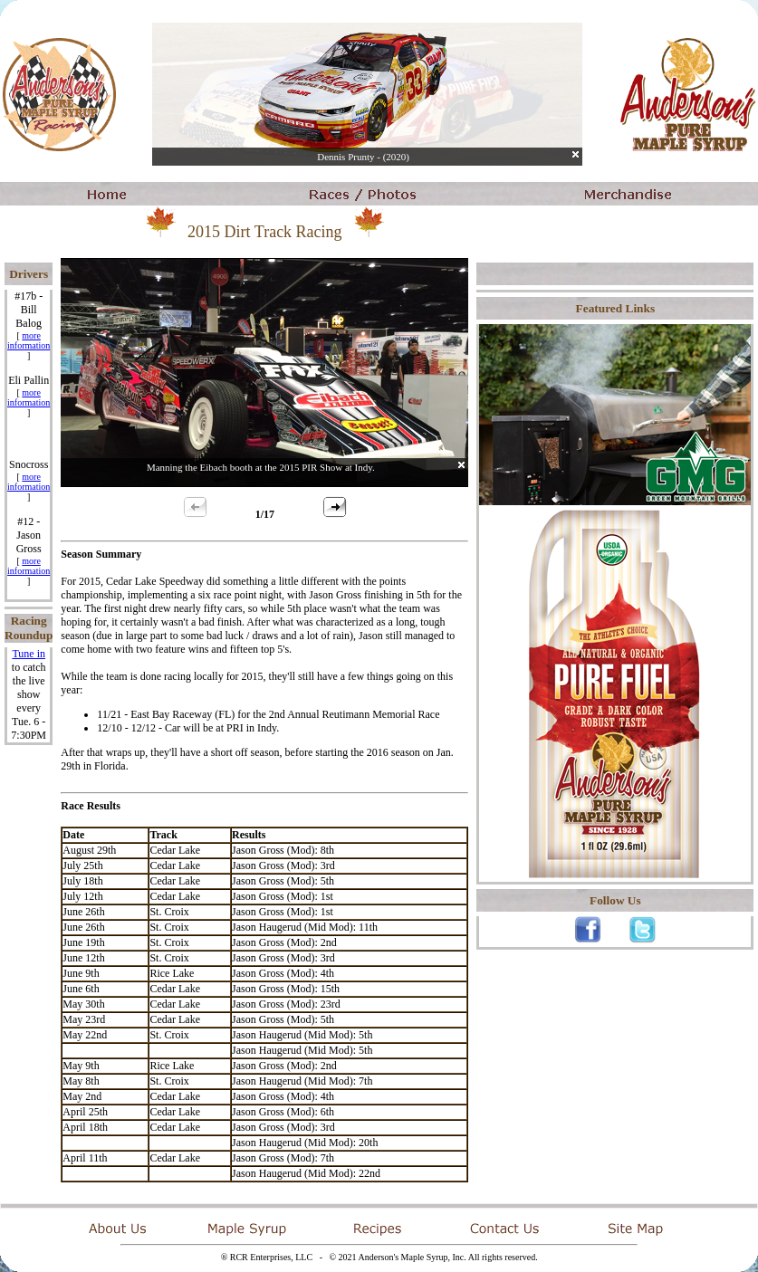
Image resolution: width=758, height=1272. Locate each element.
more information (28, 340)
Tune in (28, 653)
